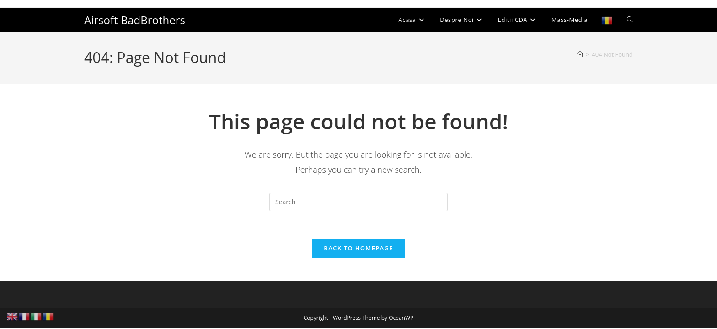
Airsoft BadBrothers (134, 19)
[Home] (580, 54)
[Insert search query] (358, 202)
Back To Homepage (358, 248)
